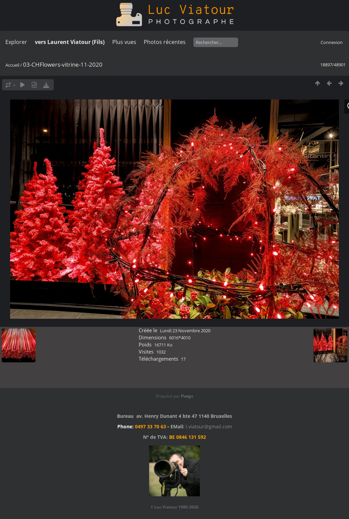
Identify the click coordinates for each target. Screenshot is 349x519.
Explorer (16, 42)
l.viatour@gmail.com (209, 426)
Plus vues (124, 42)
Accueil (12, 65)
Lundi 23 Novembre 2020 (185, 331)
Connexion (332, 42)
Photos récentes (165, 42)
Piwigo (187, 396)
